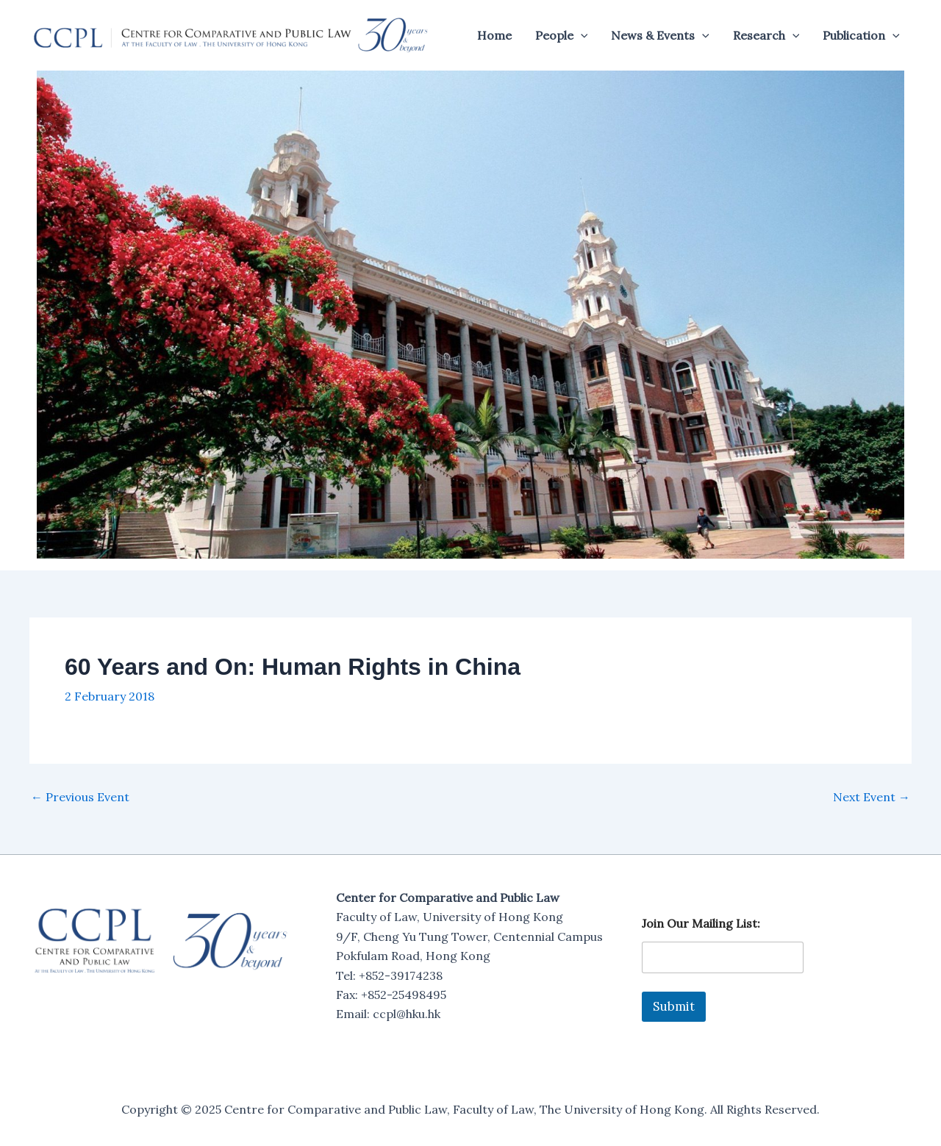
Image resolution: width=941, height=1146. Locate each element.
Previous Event (80, 797)
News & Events (660, 35)
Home (494, 35)
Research (766, 35)
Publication (861, 35)
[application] (580, 35)
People (561, 35)
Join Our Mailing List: (701, 924)
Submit (674, 1006)
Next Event (871, 797)
